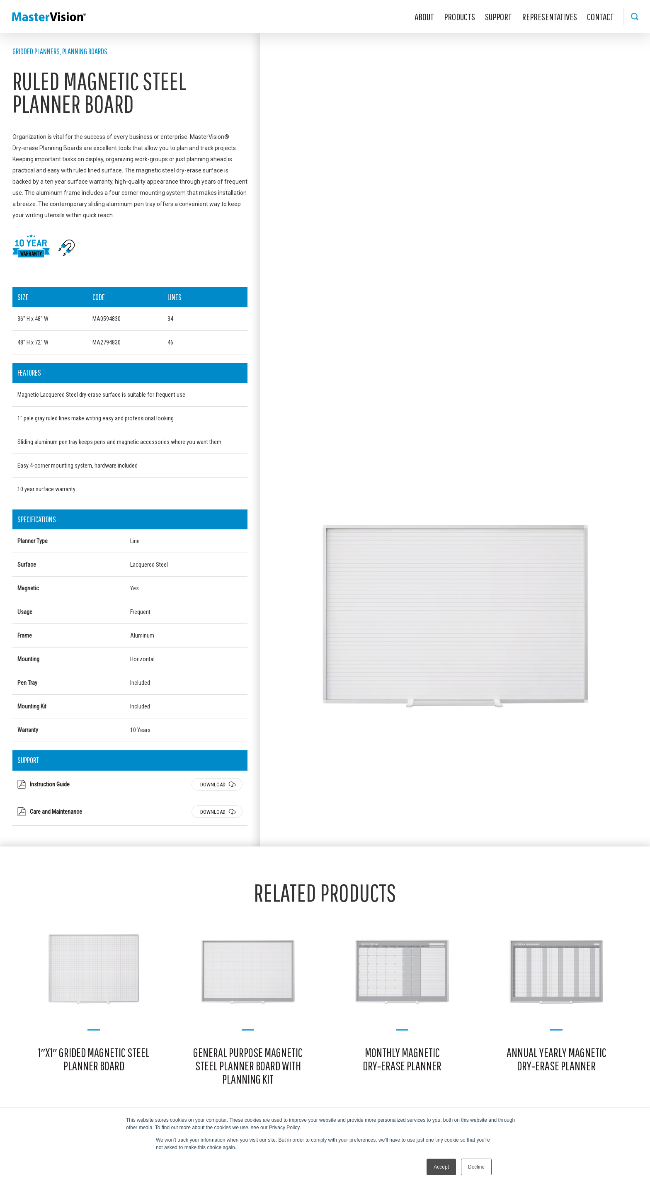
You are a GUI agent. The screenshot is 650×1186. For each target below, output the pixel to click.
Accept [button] (441, 1167)
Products (459, 16)
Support (498, 16)
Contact (600, 16)
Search (634, 16)
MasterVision (49, 17)
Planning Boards (84, 51)
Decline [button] (476, 1167)
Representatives (549, 16)
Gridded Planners (36, 51)
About (424, 16)
